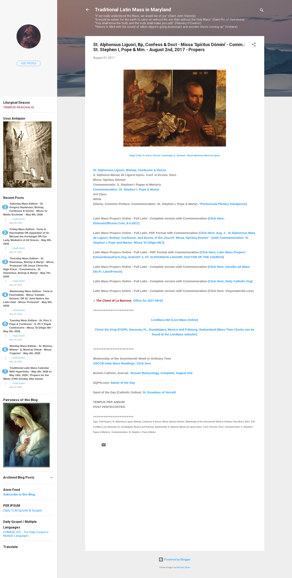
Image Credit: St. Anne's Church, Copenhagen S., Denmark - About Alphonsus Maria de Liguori (174, 155)
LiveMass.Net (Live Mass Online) (174, 320)
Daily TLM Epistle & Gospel (22, 510)
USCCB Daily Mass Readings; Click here (122, 363)
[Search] (261, 11)
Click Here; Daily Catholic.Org (230, 281)
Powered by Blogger (175, 559)
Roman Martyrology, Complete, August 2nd (161, 373)
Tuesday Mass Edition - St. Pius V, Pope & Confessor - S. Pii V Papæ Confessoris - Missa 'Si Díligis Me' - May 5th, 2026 (28, 326)
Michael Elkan (183, 567)
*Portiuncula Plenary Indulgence (222, 204)
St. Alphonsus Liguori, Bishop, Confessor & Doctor (129, 170)
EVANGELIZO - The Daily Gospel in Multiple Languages (25, 534)
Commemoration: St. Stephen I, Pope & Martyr (126, 189)
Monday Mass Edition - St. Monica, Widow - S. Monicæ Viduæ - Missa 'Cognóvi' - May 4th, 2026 (31, 349)
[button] (253, 45)
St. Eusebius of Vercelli (159, 392)
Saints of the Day (122, 382)
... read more (17, 218)
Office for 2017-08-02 (148, 300)
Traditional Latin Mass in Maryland (133, 9)
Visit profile (28, 63)
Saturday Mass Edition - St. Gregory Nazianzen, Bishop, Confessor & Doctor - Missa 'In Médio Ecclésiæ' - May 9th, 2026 (25, 209)
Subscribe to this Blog (19, 494)
